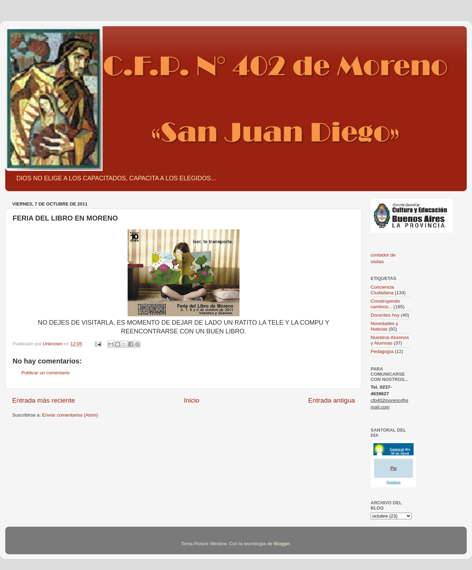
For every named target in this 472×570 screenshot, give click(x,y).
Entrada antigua (331, 400)
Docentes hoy (385, 315)
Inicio (191, 400)
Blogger (282, 543)
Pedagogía (382, 351)
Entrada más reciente (43, 400)
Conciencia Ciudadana (382, 289)
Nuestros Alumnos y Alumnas (390, 340)
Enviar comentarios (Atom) (70, 415)
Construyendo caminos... (385, 303)
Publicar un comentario (45, 372)
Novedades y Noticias (384, 326)
